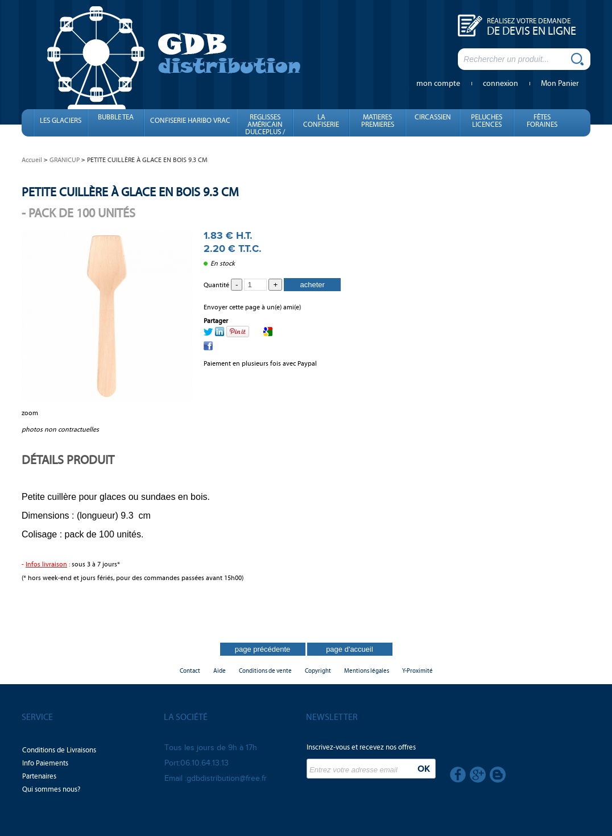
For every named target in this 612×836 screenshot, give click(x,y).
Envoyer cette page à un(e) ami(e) (252, 307)
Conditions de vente (265, 670)
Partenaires (39, 776)
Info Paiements (45, 763)
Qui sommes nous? (51, 789)
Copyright (318, 670)
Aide (219, 670)
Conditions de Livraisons (59, 750)
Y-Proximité (417, 670)
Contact (190, 670)
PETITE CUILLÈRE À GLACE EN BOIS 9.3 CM (130, 192)
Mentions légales (366, 670)
